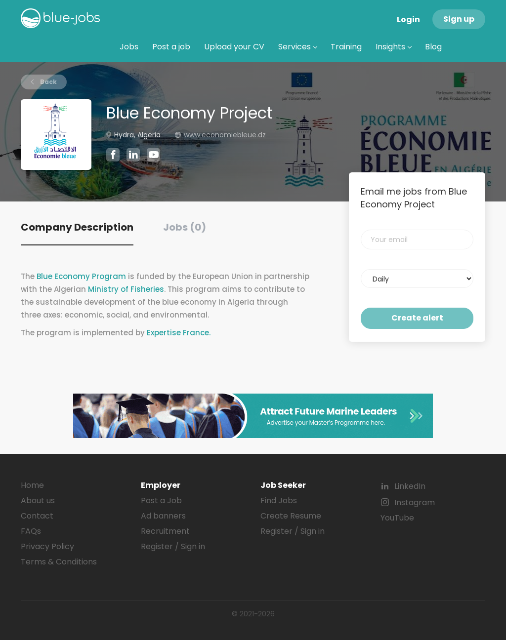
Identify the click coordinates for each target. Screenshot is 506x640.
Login (408, 19)
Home (32, 485)
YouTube (397, 517)
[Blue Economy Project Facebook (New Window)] (113, 156)
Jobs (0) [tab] (184, 227)
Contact (37, 515)
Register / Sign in (173, 546)
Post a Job (161, 500)
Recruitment (165, 531)
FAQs (31, 531)
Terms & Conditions (59, 561)
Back (48, 82)
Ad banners (163, 515)
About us (38, 500)
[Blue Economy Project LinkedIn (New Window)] (133, 156)
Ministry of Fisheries (126, 289)
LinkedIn (409, 486)
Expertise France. (179, 332)
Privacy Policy (47, 546)
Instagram (414, 502)
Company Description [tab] (77, 227)
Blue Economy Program (81, 276)
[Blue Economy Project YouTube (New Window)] (153, 159)
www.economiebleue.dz (225, 135)
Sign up (458, 19)
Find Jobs (278, 500)
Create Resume (290, 515)
